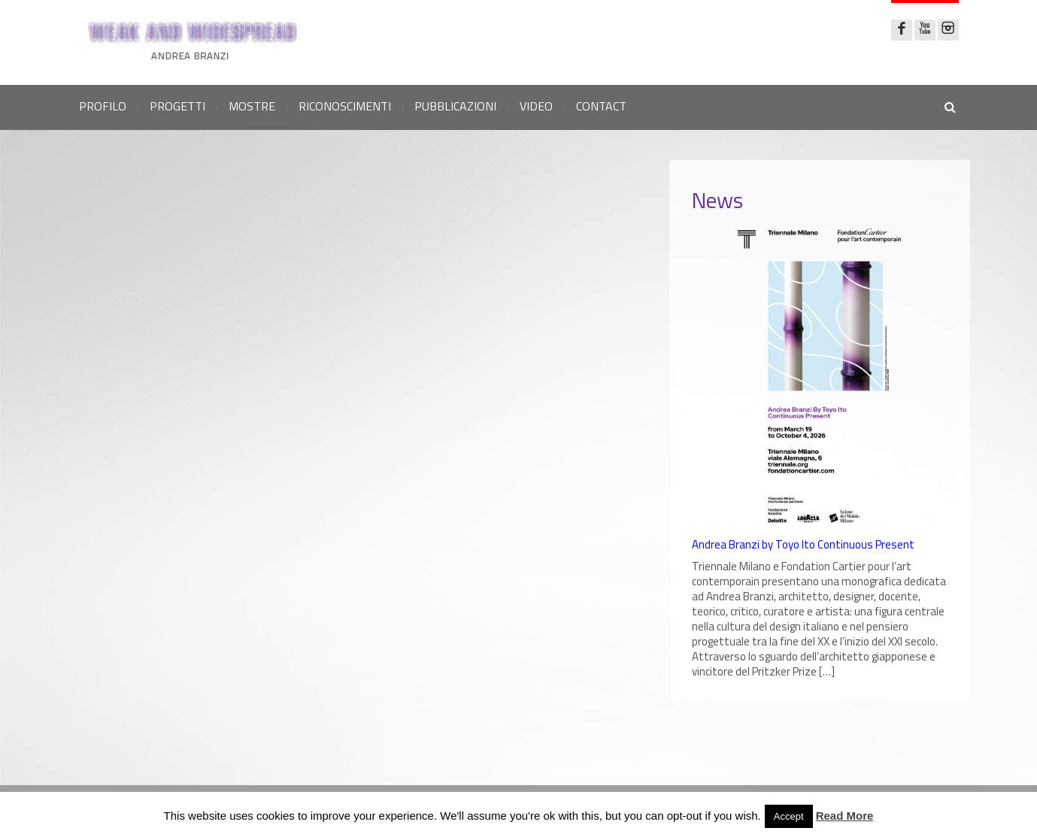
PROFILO (102, 106)
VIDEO (536, 106)
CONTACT (601, 106)
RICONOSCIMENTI (345, 106)
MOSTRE (252, 106)
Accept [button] (789, 816)
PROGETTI (177, 106)
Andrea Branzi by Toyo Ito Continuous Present (803, 544)
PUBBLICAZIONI (455, 106)
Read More (845, 815)
